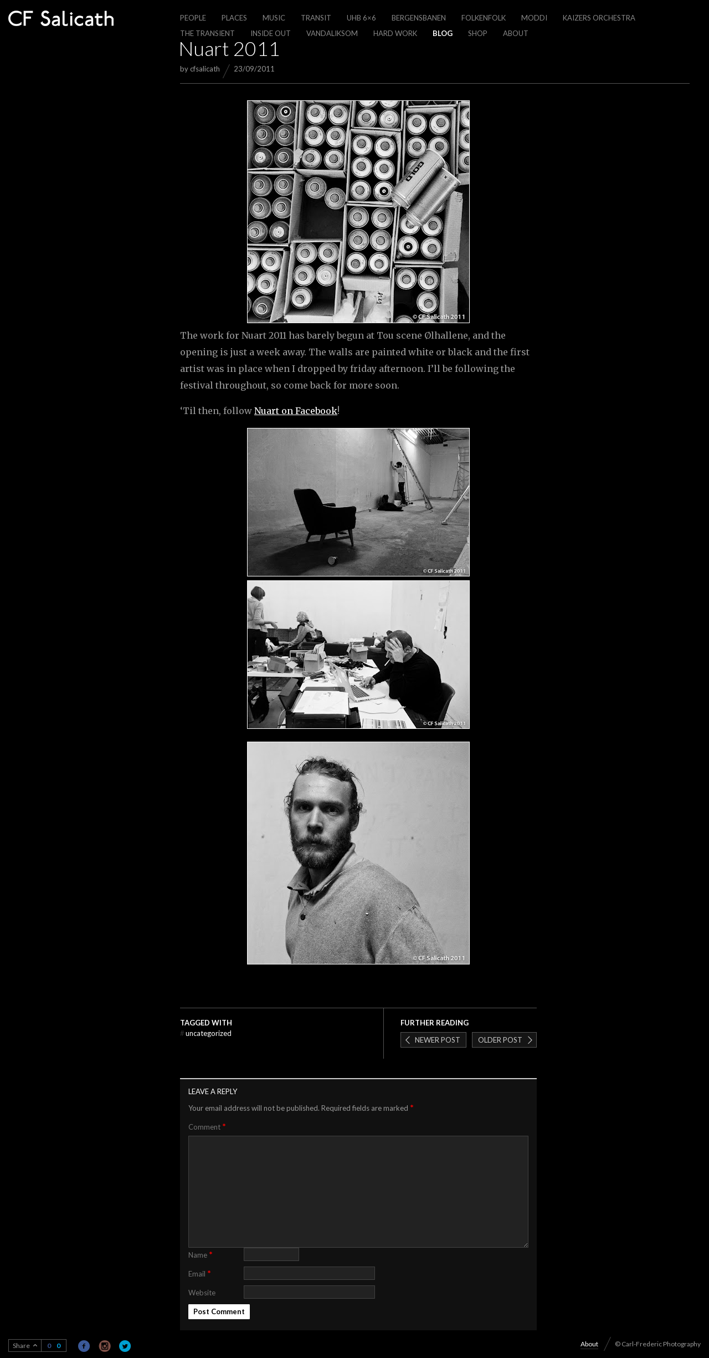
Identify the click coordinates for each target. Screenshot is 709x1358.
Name (200, 1254)
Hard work (395, 33)
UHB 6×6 (361, 17)
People (193, 17)
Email (199, 1273)
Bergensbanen (419, 17)
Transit (316, 17)
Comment (207, 1126)
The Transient (207, 33)
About (515, 33)
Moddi (534, 17)
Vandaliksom (332, 33)
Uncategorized (206, 1033)
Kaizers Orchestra (599, 17)
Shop (477, 33)
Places (234, 17)
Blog (443, 33)
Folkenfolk (483, 17)
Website (201, 1292)
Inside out (270, 33)
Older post (500, 1039)
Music (274, 17)
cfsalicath (205, 68)
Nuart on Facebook (295, 410)
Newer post (437, 1039)
